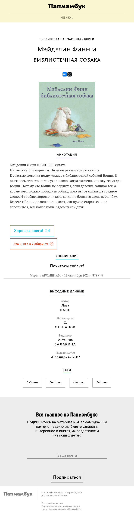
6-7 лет (79, 382)
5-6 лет (56, 382)
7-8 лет (102, 382)
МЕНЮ (65, 17)
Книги (89, 39)
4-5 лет (32, 382)
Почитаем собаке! (67, 266)
